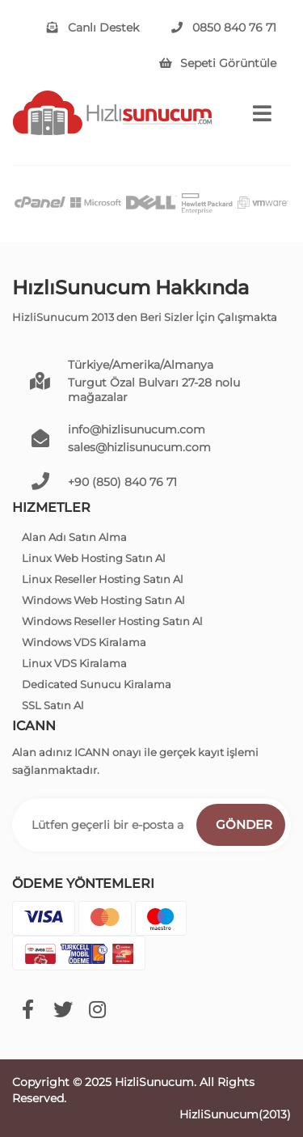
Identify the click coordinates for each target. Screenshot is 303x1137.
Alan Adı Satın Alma (74, 536)
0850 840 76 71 (223, 27)
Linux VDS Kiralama (74, 663)
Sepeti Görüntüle (217, 63)
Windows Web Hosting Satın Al (103, 600)
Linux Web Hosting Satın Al (94, 558)
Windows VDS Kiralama (84, 642)
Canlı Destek (93, 27)
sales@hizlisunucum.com (139, 447)
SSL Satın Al (53, 705)
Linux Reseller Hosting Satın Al (102, 579)
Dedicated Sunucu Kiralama (96, 684)
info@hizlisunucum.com (136, 429)
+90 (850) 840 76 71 (122, 482)
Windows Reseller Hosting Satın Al (112, 621)
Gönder (244, 824)
